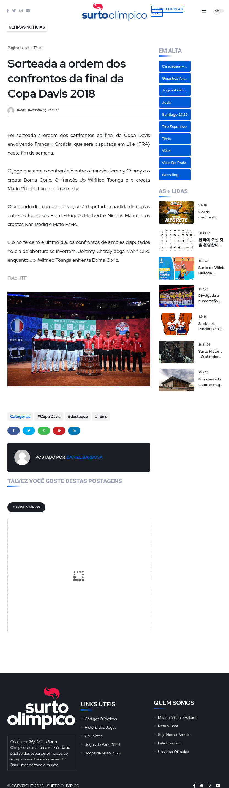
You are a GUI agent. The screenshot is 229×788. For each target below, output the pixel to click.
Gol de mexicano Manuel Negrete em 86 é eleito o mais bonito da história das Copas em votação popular (211, 214)
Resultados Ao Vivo (167, 11)
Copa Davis (50, 416)
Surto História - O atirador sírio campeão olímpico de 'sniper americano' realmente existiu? (210, 354)
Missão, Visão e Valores (177, 716)
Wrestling (170, 174)
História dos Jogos (100, 726)
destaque (79, 416)
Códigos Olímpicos (101, 718)
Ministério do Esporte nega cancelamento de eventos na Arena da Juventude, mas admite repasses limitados (210, 382)
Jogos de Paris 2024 (102, 743)
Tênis (38, 47)
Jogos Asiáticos (176, 90)
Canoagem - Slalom (176, 66)
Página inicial (18, 47)
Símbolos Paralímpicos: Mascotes (210, 326)
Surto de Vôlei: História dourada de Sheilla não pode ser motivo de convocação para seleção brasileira (211, 270)
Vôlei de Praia (174, 162)
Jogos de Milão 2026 (103, 752)
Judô (166, 102)
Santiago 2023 (175, 114)
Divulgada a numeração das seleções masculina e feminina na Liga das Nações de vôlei (209, 298)
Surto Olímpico (63, 785)
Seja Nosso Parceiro (175, 734)
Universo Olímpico (173, 751)
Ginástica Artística (176, 78)
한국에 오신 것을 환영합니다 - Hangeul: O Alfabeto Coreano (210, 242)
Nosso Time (168, 725)
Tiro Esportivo (174, 126)
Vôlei (166, 150)
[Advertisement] (192, 424)
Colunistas (93, 735)
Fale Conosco (169, 742)
